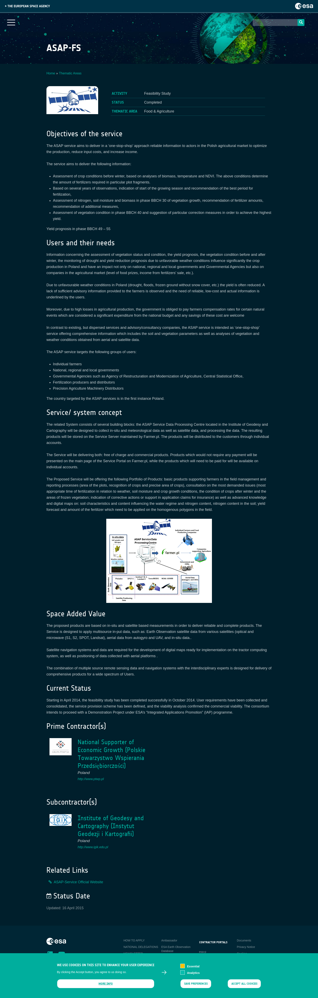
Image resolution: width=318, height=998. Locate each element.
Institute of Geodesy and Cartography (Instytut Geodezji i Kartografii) (111, 826)
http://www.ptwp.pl (91, 779)
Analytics (193, 975)
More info (106, 986)
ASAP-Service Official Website (78, 882)
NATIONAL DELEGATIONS (141, 947)
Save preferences (195, 986)
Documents (244, 940)
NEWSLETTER (133, 953)
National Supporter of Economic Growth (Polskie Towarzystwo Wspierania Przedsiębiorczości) (111, 754)
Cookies (242, 953)
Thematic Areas (70, 73)
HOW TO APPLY (134, 940)
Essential (193, 968)
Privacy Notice (246, 947)
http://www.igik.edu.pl (93, 847)
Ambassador (169, 940)
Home (50, 73)
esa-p (202, 951)
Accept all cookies (244, 986)
